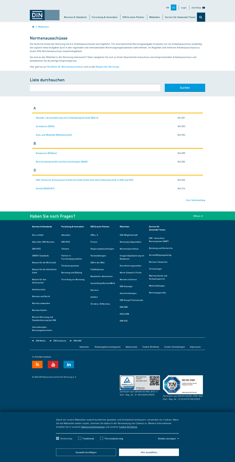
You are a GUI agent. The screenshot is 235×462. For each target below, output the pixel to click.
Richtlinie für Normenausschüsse (65, 66)
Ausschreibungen (128, 293)
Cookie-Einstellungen (174, 346)
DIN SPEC (36, 248)
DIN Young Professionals (131, 300)
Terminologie (155, 268)
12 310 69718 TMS (186, 398)
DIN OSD (124, 320)
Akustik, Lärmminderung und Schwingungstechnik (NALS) (67, 117)
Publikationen (97, 269)
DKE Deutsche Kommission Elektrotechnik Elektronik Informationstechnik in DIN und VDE (85, 179)
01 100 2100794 (141, 394)
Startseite (84, 346)
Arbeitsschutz (38, 289)
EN (167, 7)
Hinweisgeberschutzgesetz (108, 346)
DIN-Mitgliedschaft (129, 234)
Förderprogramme (70, 265)
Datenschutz (131, 346)
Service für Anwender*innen (180, 17)
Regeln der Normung (107, 66)
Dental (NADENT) (45, 188)
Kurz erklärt (38, 234)
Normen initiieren (128, 279)
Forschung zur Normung (73, 279)
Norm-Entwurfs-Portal (130, 272)
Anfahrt (94, 296)
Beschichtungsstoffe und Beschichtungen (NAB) (62, 161)
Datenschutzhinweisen (93, 426)
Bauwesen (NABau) (46, 153)
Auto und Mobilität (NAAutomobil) (54, 134)
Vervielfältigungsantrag (160, 255)
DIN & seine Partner (133, 17)
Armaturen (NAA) (45, 126)
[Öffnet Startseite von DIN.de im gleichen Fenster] (45, 13)
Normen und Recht (41, 296)
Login (183, 7)
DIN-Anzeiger (126, 286)
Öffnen (198, 215)
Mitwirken (154, 17)
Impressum (195, 346)
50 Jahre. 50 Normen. (100, 303)
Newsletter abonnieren (102, 276)
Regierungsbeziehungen (102, 248)
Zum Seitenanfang (195, 200)
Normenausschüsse (129, 248)
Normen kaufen (39, 310)
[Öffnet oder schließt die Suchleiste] (201, 17)
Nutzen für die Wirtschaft (44, 262)
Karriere (95, 290)
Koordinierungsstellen (130, 265)
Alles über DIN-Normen (43, 241)
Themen (65, 248)
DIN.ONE (124, 307)
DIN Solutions (59, 340)
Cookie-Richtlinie (128, 426)
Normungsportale (157, 292)
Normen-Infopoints (158, 261)
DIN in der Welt (98, 262)
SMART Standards (40, 255)
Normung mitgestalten (130, 241)
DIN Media (40, 340)
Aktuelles (65, 234)
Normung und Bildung (71, 272)
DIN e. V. (94, 234)
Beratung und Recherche (161, 248)
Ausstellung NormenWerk (103, 283)
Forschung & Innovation (105, 17)
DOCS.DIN (124, 313)
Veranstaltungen (98, 255)
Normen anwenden (41, 303)
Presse (94, 241)
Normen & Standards (75, 17)
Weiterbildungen (157, 285)
